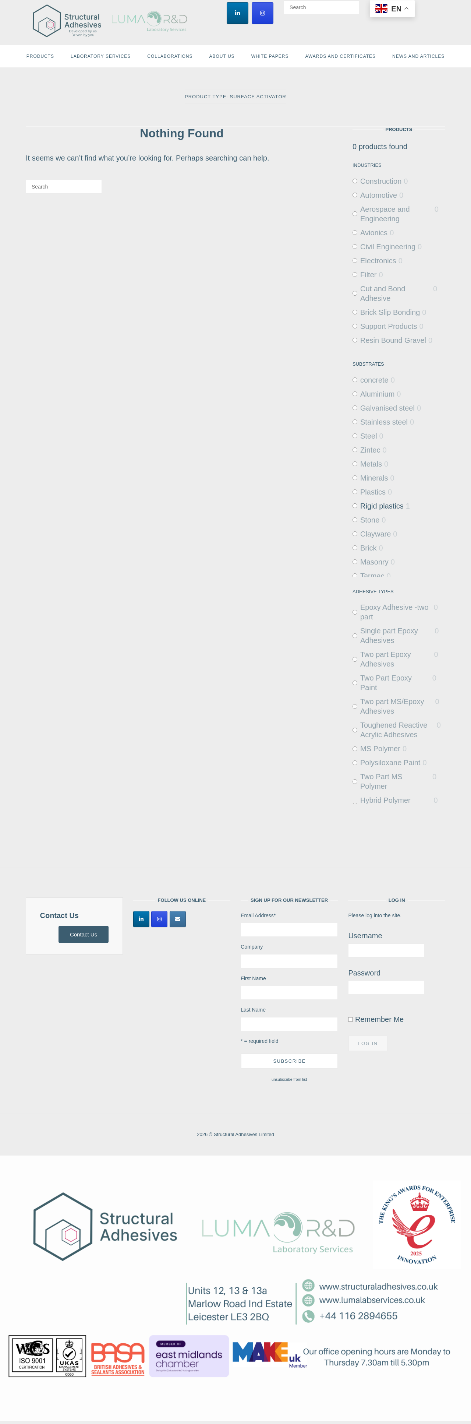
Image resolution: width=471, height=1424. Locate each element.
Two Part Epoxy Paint (386, 683)
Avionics (373, 233)
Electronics (378, 261)
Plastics (373, 492)
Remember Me (376, 1019)
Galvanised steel (387, 408)
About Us (222, 56)
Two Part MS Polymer (381, 781)
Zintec (370, 450)
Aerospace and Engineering (385, 214)
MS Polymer (380, 749)
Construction (380, 181)
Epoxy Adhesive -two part (394, 612)
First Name (253, 978)
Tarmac (372, 576)
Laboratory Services (101, 56)
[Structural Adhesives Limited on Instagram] (262, 13)
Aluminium (377, 394)
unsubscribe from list (289, 1079)
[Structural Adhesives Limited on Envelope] (178, 919)
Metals (371, 464)
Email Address (258, 915)
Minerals (374, 478)
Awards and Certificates (340, 56)
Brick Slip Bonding (390, 312)
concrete (374, 380)
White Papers (270, 56)
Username (365, 936)
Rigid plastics (382, 506)
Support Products (388, 326)
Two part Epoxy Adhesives (385, 659)
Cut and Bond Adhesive (382, 293)
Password (364, 973)
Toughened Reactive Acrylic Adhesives (393, 730)
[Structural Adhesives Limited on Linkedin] (237, 13)
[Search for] (321, 7)
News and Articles (418, 56)
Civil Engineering (387, 247)
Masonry (374, 562)
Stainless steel (384, 422)
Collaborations (169, 56)
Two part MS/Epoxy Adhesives (392, 706)
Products (40, 56)
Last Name (253, 1010)
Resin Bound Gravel (393, 340)
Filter (368, 275)
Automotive (378, 195)
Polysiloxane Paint (390, 763)
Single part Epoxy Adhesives (389, 635)
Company (252, 947)
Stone (369, 520)
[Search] (351, 4)
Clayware (375, 534)
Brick (368, 548)
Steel (368, 436)
